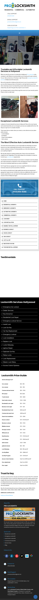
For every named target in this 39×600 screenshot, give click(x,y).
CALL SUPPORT (19, 189)
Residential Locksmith (10, 534)
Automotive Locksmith (10, 538)
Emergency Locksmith (10, 536)
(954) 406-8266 (11, 566)
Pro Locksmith (30, 74)
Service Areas (8, 543)
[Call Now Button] (35, 597)
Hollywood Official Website (7, 495)
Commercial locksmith (10, 540)
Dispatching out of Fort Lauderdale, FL (16, 27)
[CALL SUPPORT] (19, 186)
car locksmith (10, 157)
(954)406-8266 (10, 16)
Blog (6, 545)
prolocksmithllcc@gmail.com (14, 21)
